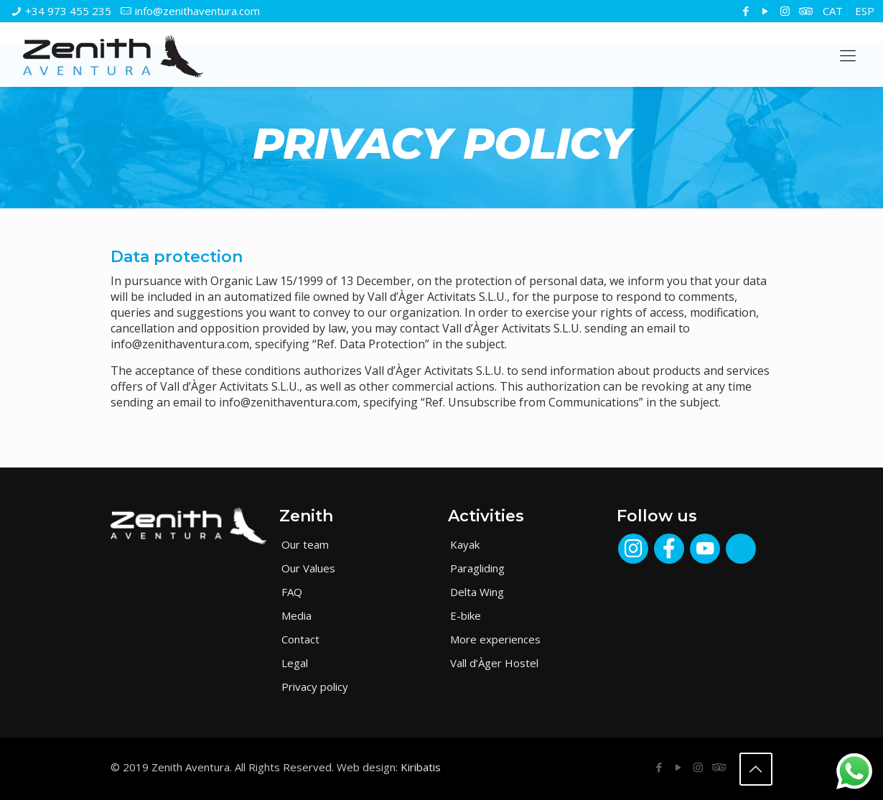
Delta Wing (477, 592)
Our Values (308, 568)
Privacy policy (314, 686)
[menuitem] (833, 11)
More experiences (495, 639)
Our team (305, 544)
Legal (294, 663)
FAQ (291, 592)
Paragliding (477, 568)
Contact (300, 639)
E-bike (465, 615)
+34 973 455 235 (68, 11)
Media (296, 615)
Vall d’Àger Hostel (494, 663)
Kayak (465, 544)
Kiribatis (421, 767)
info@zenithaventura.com (197, 11)
